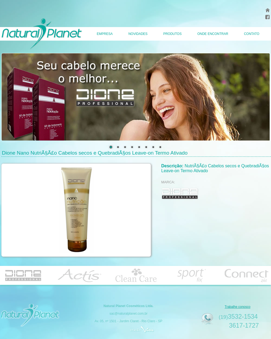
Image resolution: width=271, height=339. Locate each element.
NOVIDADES (138, 34)
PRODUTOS (172, 34)
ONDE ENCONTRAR (212, 34)
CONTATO (251, 34)
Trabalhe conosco (237, 307)
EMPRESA (105, 34)
